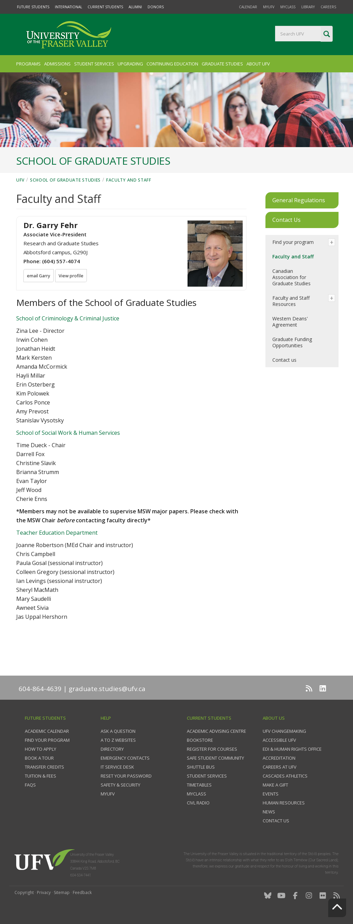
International (68, 6)
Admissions (57, 64)
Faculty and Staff (128, 180)
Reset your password (126, 776)
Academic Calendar (47, 731)
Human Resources (284, 803)
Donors (156, 6)
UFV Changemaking (284, 731)
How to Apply (40, 749)
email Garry (39, 276)
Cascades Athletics (285, 776)
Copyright (24, 892)
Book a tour (39, 758)
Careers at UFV (279, 767)
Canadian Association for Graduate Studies (291, 277)
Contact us (284, 360)
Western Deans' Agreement (290, 321)
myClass (287, 6)
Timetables (199, 785)
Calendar (248, 6)
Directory (112, 749)
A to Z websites (118, 740)
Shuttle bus (201, 767)
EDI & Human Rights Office (292, 749)
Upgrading (130, 64)
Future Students (33, 6)
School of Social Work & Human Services (68, 433)
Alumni (135, 6)
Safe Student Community (215, 758)
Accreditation (279, 758)
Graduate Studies (222, 64)
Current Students (105, 6)
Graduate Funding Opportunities (292, 342)
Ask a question (118, 731)
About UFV (258, 64)
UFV (20, 180)
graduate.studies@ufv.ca (107, 688)
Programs (28, 64)
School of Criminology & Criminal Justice (67, 318)
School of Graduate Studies (65, 180)
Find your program (293, 242)
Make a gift (275, 785)
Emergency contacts (125, 758)
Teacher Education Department (57, 532)
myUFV (268, 6)
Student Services (94, 64)
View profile (73, 276)
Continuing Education (172, 64)
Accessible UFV (279, 740)
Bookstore (200, 740)
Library (308, 6)
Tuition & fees (40, 776)
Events (271, 794)
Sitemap (62, 892)
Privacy (44, 892)
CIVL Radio (198, 803)
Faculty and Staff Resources (291, 301)
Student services (207, 776)
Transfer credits (44, 767)
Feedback (82, 892)
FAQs (30, 785)
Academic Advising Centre (216, 731)
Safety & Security (120, 785)
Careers (328, 6)
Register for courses (212, 749)
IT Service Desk (117, 767)
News (269, 812)
